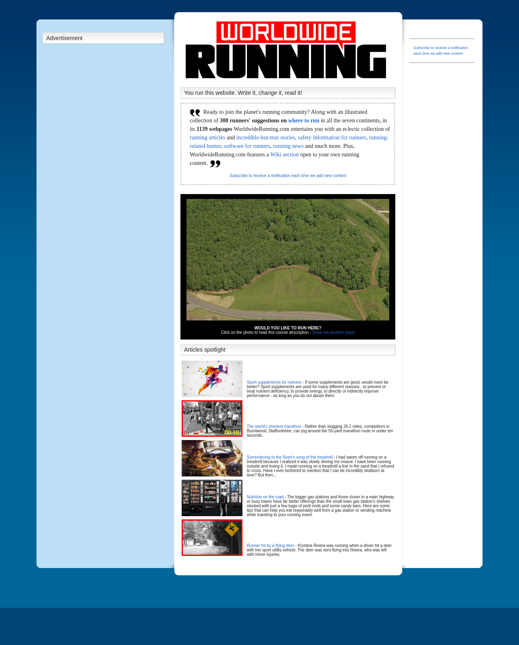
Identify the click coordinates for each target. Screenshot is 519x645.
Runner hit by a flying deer (270, 545)
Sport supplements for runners (274, 382)
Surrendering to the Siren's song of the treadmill (289, 457)
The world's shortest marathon (274, 426)
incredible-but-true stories (265, 138)
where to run (304, 120)
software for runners (247, 146)
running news (288, 146)
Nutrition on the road (265, 497)
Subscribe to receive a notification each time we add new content (287, 175)
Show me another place (333, 332)
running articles (207, 138)
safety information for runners (332, 138)
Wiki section (284, 155)
